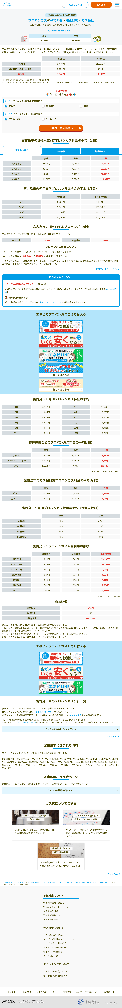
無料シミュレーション (50, 302)
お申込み (101, 4)
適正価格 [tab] (61, 151)
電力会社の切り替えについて (56, 975)
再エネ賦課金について (53, 915)
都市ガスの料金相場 (52, 951)
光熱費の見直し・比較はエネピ (13, 882)
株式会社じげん (23, 1001)
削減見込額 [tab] (100, 151)
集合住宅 (48, 106)
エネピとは (12, 991)
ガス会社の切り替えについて (56, 971)
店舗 (83, 106)
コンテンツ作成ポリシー (87, 991)
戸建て (9, 106)
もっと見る (111, 736)
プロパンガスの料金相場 (54, 943)
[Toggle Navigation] (117, 4)
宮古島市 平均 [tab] (21, 150)
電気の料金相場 (50, 911)
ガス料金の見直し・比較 (36, 882)
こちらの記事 (75, 714)
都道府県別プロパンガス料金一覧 (60, 882)
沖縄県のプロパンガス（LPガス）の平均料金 (91, 882)
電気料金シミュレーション (55, 906)
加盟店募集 (109, 991)
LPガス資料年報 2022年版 (27, 722)
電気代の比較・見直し (53, 902)
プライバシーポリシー (47, 991)
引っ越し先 (49, 119)
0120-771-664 (75, 4)
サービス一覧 (38, 1001)
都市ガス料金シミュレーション (57, 947)
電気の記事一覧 (50, 919)
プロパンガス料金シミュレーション (60, 939)
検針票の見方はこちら (106, 269)
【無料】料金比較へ (65, 128)
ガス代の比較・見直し (53, 935)
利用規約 (67, 991)
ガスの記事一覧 (50, 955)
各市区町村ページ (43, 711)
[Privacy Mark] (81, 1001)
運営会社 (27, 991)
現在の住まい (12, 119)
